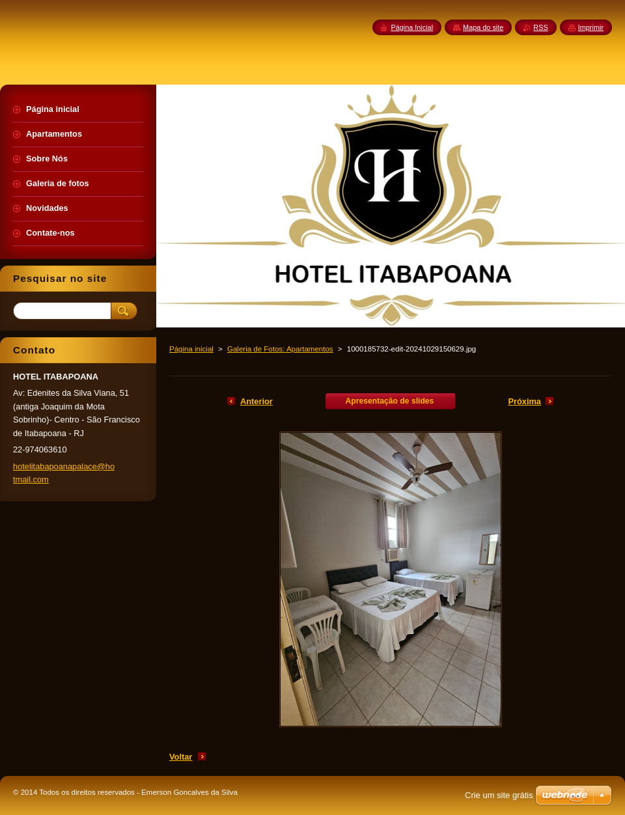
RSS (540, 27)
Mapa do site (483, 27)
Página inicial (191, 349)
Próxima (524, 401)
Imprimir (591, 27)
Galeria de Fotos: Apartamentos (280, 349)
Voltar (180, 757)
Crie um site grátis (499, 795)
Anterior (256, 401)
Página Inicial (412, 27)
